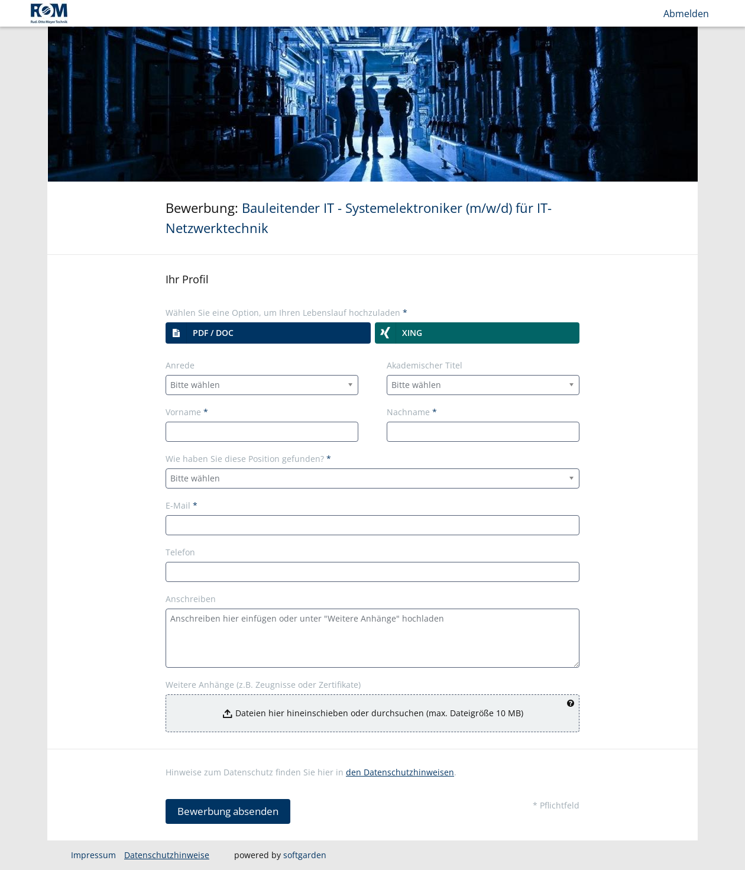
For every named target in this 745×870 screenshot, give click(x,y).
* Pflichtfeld (556, 805)
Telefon (180, 552)
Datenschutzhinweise (166, 855)
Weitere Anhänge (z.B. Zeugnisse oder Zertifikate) (263, 684)
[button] (268, 333)
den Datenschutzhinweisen (400, 772)
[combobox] (262, 385)
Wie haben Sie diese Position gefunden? (248, 458)
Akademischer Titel (424, 365)
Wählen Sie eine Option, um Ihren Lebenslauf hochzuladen (286, 312)
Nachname (412, 412)
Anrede (180, 365)
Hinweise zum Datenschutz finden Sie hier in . (311, 772)
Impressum (93, 855)
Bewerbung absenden (227, 811)
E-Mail (181, 505)
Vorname (187, 412)
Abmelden (686, 13)
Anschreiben (191, 598)
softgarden (304, 855)
